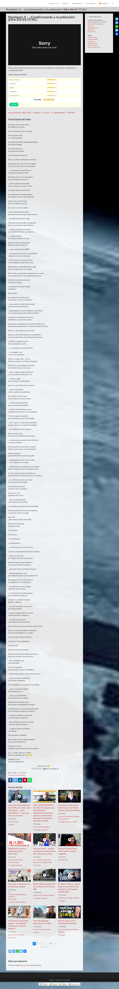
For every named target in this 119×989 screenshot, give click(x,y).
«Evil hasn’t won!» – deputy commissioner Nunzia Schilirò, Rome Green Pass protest (44, 851)
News (20, 860)
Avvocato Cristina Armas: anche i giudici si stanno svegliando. (67, 851)
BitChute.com (91, 30)
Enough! (37, 830)
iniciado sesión (25, 965)
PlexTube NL (91, 22)
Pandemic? (69, 822)
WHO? (12, 824)
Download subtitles (93, 39)
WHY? (75, 822)
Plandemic (22, 775)
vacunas (21, 935)
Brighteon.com (91, 31)
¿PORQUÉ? (71, 113)
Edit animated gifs (92, 45)
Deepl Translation (92, 43)
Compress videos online (94, 47)
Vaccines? (13, 937)
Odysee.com (91, 24)
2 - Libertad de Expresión (43, 860)
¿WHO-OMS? (26, 113)
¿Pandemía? (37, 113)
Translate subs (91, 41)
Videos (72, 9)
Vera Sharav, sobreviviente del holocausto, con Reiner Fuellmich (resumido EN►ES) (69, 807)
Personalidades (73, 929)
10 (51, 944)
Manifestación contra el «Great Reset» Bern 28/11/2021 (17, 851)
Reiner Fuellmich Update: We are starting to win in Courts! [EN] (44, 886)
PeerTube (103, 22)
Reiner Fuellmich (74, 816)
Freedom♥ (44, 830)
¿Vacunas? (46, 113)
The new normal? (63, 819)
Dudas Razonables (14, 113)
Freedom (46, 827)
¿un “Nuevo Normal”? (59, 113)
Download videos (92, 37)
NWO (50, 862)
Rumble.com (91, 26)
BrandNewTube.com (93, 28)
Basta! (12, 902)
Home (67, 9)
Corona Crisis (14, 775)
